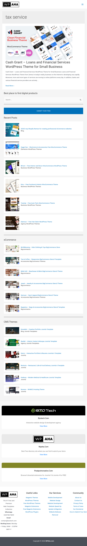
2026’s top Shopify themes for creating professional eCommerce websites (46, 129)
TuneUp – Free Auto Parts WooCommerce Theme (38, 203)
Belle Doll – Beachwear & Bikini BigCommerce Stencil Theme (42, 271)
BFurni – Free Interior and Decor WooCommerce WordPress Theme (44, 166)
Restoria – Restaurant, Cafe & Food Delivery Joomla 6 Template (42, 365)
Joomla (23, 355)
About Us (78, 497)
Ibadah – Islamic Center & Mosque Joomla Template (39, 341)
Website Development (55, 503)
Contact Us (78, 500)
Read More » (10, 86)
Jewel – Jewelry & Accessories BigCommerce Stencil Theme (42, 283)
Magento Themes (32, 497)
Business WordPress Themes (31, 168)
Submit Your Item (43, 111)
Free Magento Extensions (32, 509)
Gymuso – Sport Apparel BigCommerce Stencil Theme (39, 295)
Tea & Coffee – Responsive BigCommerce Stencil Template (41, 259)
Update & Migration (55, 509)
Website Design (55, 500)
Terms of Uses (78, 506)
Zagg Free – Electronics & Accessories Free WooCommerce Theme (44, 147)
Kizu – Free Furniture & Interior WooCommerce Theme (39, 184)
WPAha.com (50, 541)
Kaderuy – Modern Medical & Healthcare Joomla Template (41, 377)
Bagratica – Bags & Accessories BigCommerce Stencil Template (43, 307)
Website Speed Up (55, 506)
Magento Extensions (32, 506)
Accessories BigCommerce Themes (33, 261)
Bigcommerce (25, 249)
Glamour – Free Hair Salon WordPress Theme (36, 222)
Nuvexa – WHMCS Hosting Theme (32, 389)
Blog (22, 131)
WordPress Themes (32, 500)
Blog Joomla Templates (29, 331)
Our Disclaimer (78, 509)
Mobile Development (55, 497)
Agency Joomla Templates (30, 343)
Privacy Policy (78, 503)
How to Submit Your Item (78, 512)
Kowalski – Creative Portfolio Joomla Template (37, 329)
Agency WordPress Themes (30, 224)
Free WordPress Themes (31, 503)
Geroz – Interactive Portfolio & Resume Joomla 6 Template (41, 353)
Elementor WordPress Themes (31, 149)
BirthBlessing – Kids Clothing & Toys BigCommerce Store (40, 247)
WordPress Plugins (31, 512)
